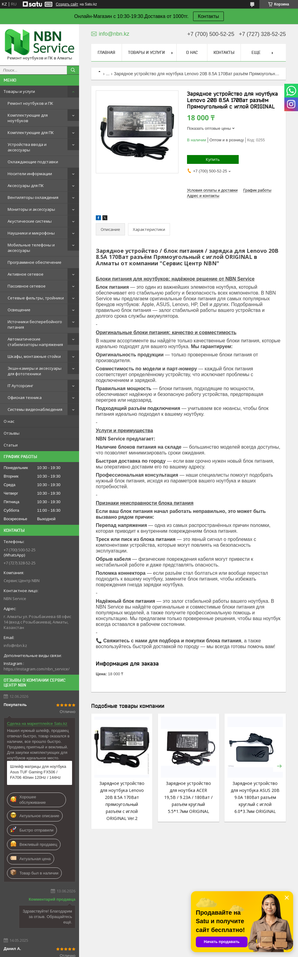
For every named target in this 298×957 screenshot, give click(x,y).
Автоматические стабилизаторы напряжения (35, 341)
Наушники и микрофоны (31, 233)
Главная (106, 52)
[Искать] (73, 70)
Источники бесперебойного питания (35, 324)
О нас (9, 421)
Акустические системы (30, 221)
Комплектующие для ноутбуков (28, 117)
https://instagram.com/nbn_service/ (37, 669)
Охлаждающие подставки (33, 161)
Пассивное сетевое (27, 286)
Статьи (11, 445)
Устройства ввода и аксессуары (27, 147)
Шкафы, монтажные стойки (34, 356)
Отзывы (11, 433)
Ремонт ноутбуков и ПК (30, 103)
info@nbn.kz (15, 645)
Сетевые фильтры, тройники (36, 298)
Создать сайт (67, 4)
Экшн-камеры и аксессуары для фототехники (34, 370)
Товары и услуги (19, 91)
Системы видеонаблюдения (35, 409)
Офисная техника (25, 397)
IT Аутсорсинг (20, 385)
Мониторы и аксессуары (31, 209)
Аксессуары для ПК (26, 185)
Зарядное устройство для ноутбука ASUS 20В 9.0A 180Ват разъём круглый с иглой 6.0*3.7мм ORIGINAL (255, 797)
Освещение (19, 310)
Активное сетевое (25, 274)
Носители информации (30, 173)
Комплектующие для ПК (31, 132)
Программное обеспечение (34, 262)
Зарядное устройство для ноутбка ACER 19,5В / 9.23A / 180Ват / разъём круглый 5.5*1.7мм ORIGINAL (188, 797)
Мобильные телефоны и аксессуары (31, 247)
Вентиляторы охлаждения (33, 197)
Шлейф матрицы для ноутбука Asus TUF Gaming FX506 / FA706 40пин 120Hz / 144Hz (38, 772)
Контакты (208, 16)
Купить (213, 159)
